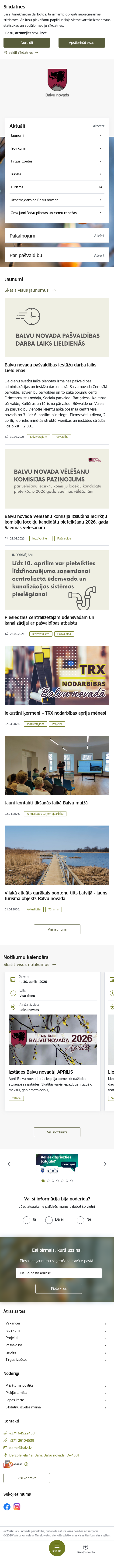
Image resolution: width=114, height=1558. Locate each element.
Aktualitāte (34, 909)
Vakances (13, 1323)
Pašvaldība (61, 436)
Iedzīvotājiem (38, 436)
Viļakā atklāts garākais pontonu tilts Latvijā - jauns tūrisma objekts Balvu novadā (56, 895)
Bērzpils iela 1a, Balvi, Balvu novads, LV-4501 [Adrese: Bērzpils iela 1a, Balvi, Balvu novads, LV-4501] (44, 1455)
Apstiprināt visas (81, 42)
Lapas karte (15, 1400)
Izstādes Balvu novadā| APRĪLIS (41, 1072)
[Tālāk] (105, 1163)
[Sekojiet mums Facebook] (6, 1506)
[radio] (29, 1219)
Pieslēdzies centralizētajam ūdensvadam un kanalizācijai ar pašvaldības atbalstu (49, 620)
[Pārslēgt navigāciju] (57, 1548)
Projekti (57, 724)
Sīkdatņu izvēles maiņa (23, 1407)
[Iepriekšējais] (9, 1163)
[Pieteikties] (58, 1289)
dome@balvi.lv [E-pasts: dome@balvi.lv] (20, 1447)
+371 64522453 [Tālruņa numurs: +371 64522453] (22, 1433)
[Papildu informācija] (26, 1464)
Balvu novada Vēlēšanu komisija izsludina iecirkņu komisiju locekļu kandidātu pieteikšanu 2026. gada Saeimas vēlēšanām (56, 521)
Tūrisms (53, 909)
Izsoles (11, 1352)
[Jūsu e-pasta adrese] (59, 1273)
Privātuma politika (20, 1385)
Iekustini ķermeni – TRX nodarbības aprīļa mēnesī (55, 713)
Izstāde (16, 1098)
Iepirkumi (13, 1330)
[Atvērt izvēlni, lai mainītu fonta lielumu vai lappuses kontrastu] (85, 1549)
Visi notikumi (57, 1132)
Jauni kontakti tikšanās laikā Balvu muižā (46, 803)
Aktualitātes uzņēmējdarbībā (45, 813)
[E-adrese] (12, 1464)
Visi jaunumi (57, 929)
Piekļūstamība (16, 1392)
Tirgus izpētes (16, 1359)
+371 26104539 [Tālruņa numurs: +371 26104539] (21, 1440)
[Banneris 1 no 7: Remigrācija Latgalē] (57, 1164)
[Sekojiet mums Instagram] (17, 1506)
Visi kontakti (26, 1478)
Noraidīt (27, 42)
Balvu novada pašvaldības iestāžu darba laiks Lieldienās (50, 367)
